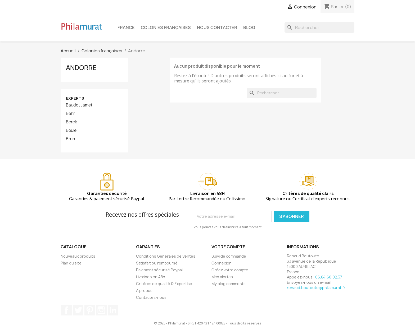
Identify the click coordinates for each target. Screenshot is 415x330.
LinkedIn (113, 310)
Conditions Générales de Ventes (165, 256)
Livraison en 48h (150, 276)
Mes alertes (222, 276)
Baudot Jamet (79, 105)
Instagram (101, 310)
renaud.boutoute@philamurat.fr (316, 287)
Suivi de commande (228, 256)
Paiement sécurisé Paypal (159, 269)
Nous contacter (217, 27)
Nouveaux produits (78, 256)
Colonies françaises (166, 27)
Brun (70, 139)
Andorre (81, 67)
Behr (70, 113)
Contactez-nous (151, 297)
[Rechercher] (319, 27)
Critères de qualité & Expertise (164, 283)
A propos (144, 290)
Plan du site (71, 263)
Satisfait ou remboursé (157, 263)
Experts (75, 98)
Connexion (221, 263)
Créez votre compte (229, 269)
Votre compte (228, 247)
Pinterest (89, 310)
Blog (249, 27)
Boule (71, 130)
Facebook (66, 310)
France (126, 27)
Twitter (78, 310)
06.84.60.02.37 (328, 277)
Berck (71, 122)
